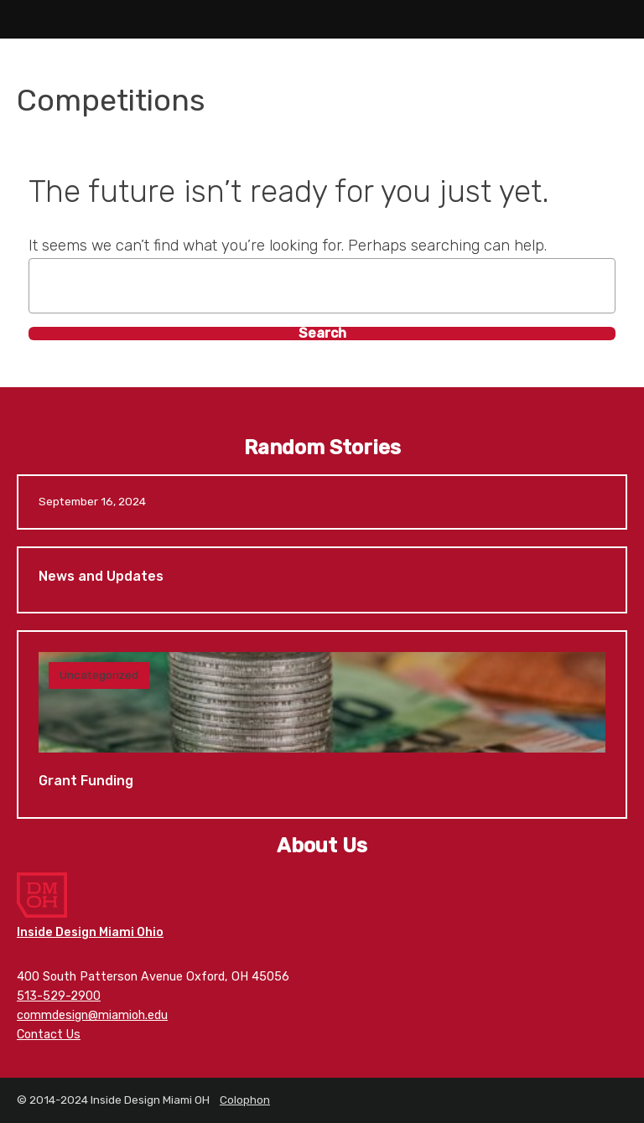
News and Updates (322, 580)
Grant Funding (322, 724)
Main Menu (19, 19)
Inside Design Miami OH (322, 19)
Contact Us (48, 1034)
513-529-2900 (59, 996)
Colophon (245, 1099)
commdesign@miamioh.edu (92, 1015)
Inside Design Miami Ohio (90, 932)
